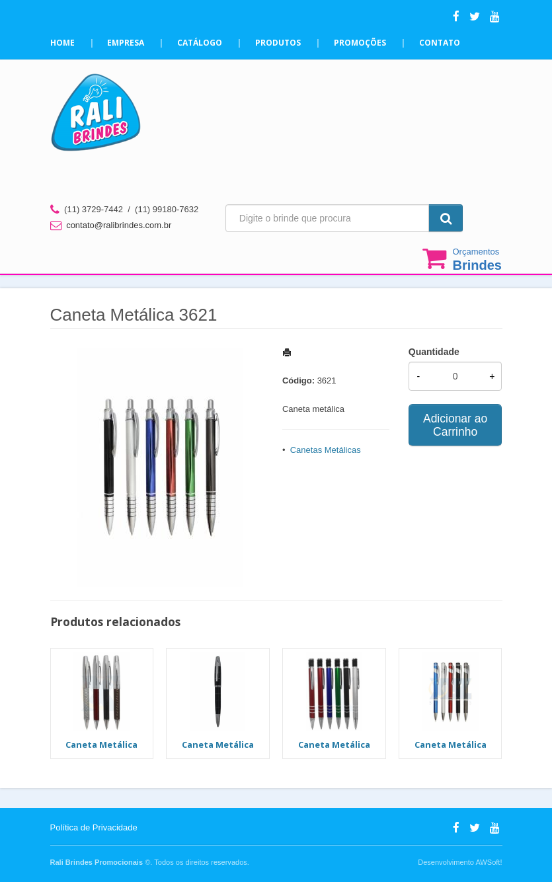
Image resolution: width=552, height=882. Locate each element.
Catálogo (200, 42)
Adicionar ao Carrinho (455, 425)
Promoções (361, 42)
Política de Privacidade (94, 827)
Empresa (126, 42)
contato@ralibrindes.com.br (118, 225)
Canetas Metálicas (325, 450)
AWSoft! (488, 862)
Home (62, 42)
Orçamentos (477, 259)
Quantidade (434, 351)
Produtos (278, 42)
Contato (440, 42)
